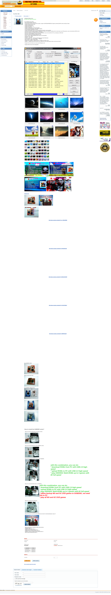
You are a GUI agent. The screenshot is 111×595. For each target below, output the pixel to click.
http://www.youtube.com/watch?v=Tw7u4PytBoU (58, 305)
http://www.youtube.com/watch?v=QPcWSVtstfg (58, 248)
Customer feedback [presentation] (37, 569)
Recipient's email (18, 576)
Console (5, 23)
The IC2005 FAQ (4, 52)
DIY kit (4, 26)
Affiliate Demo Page (4, 53)
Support (103, 0)
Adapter (4, 22)
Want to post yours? (103, 119)
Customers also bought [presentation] (27, 569)
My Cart (81, 0)
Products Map (3, 45)
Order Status (87, 0)
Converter (5, 14)
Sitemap (2, 43)
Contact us (3, 50)
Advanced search (18, 6)
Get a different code (18, 585)
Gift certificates (3, 39)
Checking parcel (4, 55)
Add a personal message (20, 578)
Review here (26, 193)
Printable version (93, 10)
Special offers (3, 42)
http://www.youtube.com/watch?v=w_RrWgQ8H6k (58, 220)
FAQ (92, 0)
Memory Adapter (20, 10)
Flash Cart (5, 13)
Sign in (101, 20)
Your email (17, 574)
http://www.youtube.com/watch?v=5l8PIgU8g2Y (58, 333)
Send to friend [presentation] (17, 569)
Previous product (17, 16)
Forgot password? (103, 22)
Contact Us (97, 0)
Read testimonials (103, 118)
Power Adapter (4, 20)
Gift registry (102, 15)
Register (101, 21)
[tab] (17, 570)
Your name (17, 572)
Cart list (101, 14)
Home (14, 10)
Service (4, 28)
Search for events (4, 40)
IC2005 (2, 33)
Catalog (108, 0)
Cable (4, 15)
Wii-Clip (4, 25)
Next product (27, 16)
